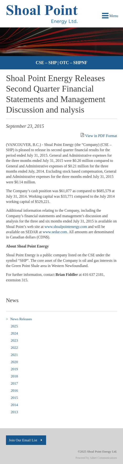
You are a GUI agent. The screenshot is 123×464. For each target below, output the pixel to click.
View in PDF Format (101, 136)
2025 (14, 326)
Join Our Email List (26, 440)
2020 (14, 362)
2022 (14, 348)
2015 (14, 398)
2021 (14, 355)
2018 (14, 376)
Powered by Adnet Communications (96, 457)
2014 (14, 405)
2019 (14, 369)
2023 (14, 340)
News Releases (19, 319)
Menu (110, 16)
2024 (14, 333)
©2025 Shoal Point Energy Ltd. (97, 451)
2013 (14, 412)
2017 (14, 383)
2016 (14, 390)
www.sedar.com (55, 232)
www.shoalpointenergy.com (65, 227)
